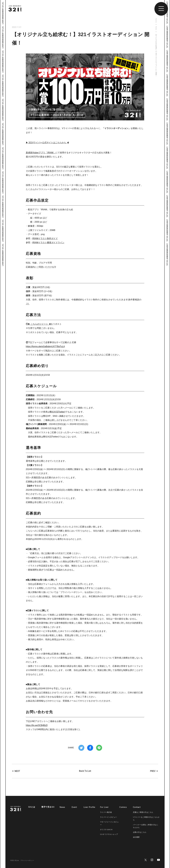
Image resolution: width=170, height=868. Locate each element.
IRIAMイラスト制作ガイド (45, 238)
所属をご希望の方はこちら (143, 812)
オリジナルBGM (106, 830)
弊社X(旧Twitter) (57, 412)
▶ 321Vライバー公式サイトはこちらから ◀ (47, 142)
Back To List (85, 771)
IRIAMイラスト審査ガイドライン (48, 242)
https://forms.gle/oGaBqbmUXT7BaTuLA (45, 346)
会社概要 (136, 837)
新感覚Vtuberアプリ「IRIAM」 (41, 152)
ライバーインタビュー (108, 817)
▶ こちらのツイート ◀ (39, 324)
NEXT (16, 771)
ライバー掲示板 (106, 812)
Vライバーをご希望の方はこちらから (146, 818)
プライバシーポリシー (27, 860)
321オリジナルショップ (109, 834)
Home (156, 20)
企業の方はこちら (139, 832)
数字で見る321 (48, 807)
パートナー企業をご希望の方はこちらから (145, 826)
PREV (154, 771)
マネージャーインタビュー (109, 823)
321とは (31, 807)
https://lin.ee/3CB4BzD (37, 725)
